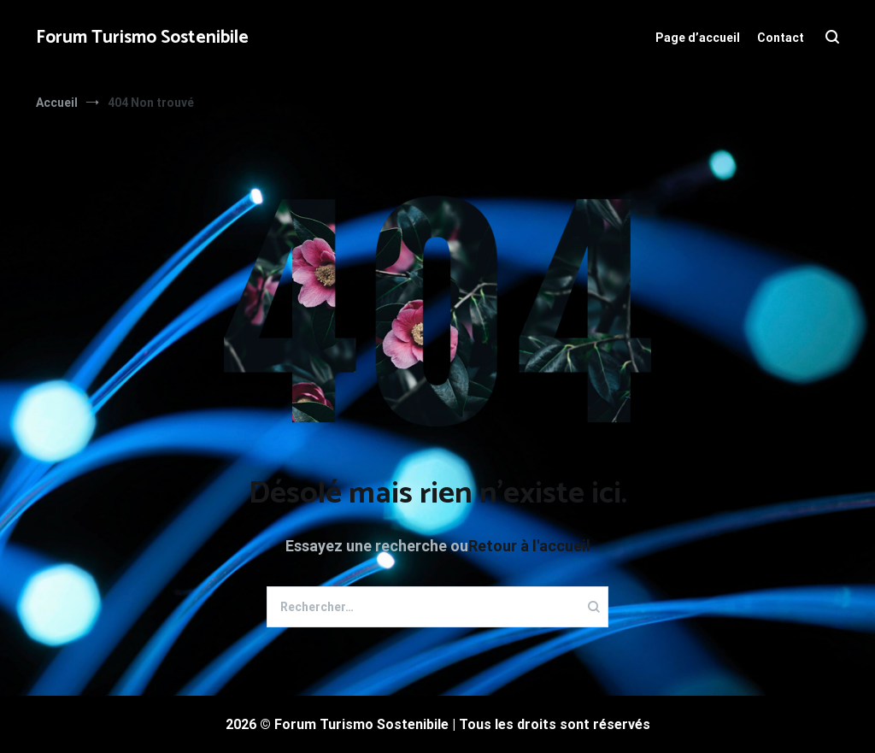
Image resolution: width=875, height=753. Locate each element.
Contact (780, 37)
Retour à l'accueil (529, 546)
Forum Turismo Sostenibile (142, 37)
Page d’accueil (697, 37)
